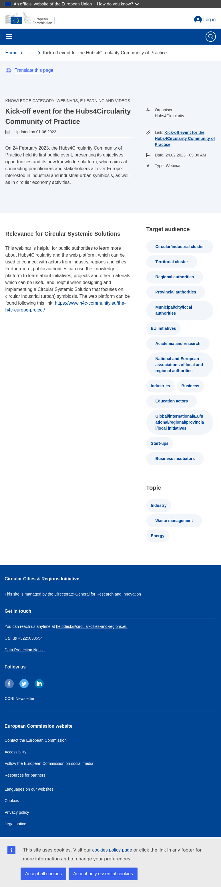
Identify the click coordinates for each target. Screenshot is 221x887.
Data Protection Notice (25, 650)
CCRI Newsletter (19, 698)
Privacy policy (17, 812)
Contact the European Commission (36, 740)
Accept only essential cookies (103, 873)
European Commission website (38, 726)
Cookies (12, 800)
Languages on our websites (29, 789)
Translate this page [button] (34, 70)
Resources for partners (25, 775)
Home (11, 52)
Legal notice (15, 823)
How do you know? (118, 3)
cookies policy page (112, 850)
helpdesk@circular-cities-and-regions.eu (92, 626)
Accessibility (15, 752)
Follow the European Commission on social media (49, 763)
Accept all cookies (43, 873)
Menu (9, 36)
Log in (209, 19)
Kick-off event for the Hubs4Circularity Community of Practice (185, 138)
